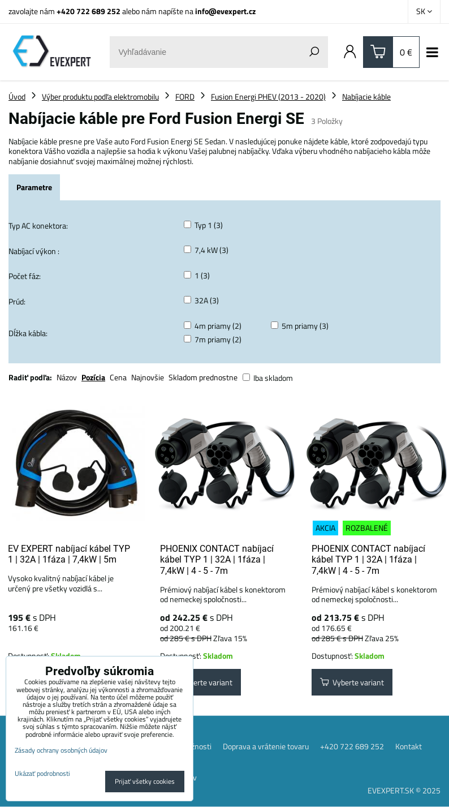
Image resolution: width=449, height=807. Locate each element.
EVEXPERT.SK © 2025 (404, 790)
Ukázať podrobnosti (42, 773)
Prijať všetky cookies (145, 781)
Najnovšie (147, 377)
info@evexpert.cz (225, 11)
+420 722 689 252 (88, 11)
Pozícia (93, 377)
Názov (67, 377)
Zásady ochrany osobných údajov (61, 750)
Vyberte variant (200, 682)
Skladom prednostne (203, 377)
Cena (118, 377)
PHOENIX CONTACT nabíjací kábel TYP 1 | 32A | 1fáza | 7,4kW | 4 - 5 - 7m (217, 559)
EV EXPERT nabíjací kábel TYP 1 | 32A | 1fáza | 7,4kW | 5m (69, 554)
